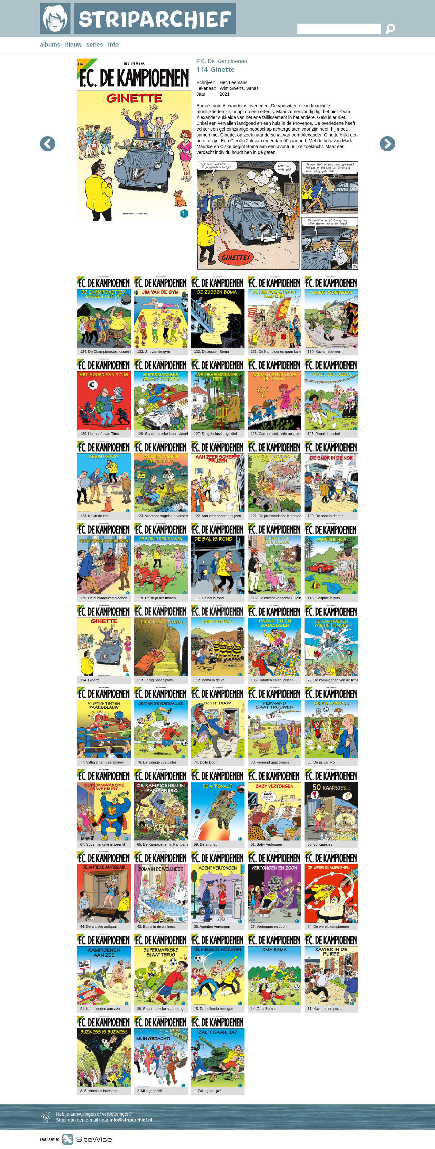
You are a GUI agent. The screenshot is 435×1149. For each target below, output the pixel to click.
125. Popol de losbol (324, 434)
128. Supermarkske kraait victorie (163, 434)
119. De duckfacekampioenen (104, 598)
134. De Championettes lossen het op (110, 351)
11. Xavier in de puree (325, 1009)
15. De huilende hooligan (213, 1009)
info (113, 44)
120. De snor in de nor (325, 516)
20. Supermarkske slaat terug (160, 1009)
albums (50, 44)
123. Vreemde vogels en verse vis (164, 516)
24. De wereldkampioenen (328, 926)
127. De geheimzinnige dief (215, 434)
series (95, 44)
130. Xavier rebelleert (325, 351)
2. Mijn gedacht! (149, 1091)
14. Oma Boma (263, 1009)
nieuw (73, 44)
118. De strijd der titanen (156, 598)
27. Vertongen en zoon (269, 926)
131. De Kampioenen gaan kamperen (280, 351)
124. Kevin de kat (94, 516)
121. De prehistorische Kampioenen (279, 516)
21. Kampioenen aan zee (100, 1009)
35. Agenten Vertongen (212, 926)
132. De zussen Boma (211, 351)
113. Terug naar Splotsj (155, 680)
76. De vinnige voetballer (156, 762)
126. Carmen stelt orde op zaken (277, 434)
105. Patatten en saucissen (272, 680)
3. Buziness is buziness (98, 1091)
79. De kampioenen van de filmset (334, 680)
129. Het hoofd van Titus (99, 434)
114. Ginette (90, 680)
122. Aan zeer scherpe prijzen (217, 516)
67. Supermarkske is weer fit (102, 844)
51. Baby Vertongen (266, 844)
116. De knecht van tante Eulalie (276, 598)
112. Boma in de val (209, 680)
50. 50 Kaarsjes (320, 844)
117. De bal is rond (209, 598)
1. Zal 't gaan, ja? (207, 1091)
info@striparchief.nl (130, 1119)
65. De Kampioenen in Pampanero (164, 844)
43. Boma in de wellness (156, 926)
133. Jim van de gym (153, 351)
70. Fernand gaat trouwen (271, 762)
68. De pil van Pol (322, 762)
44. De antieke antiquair (99, 926)
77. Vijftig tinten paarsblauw (102, 762)
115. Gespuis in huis (324, 598)
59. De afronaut (206, 844)
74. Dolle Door (205, 762)
